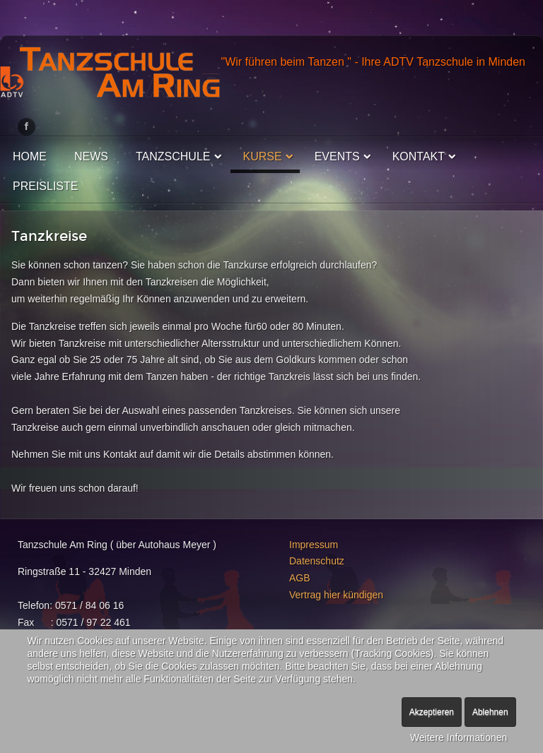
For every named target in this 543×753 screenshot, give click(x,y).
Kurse (262, 156)
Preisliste (45, 186)
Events (337, 156)
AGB (299, 577)
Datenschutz (316, 561)
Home (30, 156)
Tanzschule (173, 156)
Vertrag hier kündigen (336, 594)
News (91, 156)
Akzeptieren (431, 712)
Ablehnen (490, 712)
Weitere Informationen (458, 737)
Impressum (313, 544)
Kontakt (418, 156)
